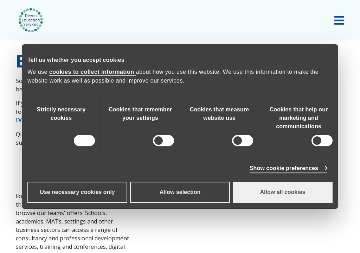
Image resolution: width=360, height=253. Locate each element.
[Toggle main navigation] (339, 20)
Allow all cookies (283, 192)
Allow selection (180, 192)
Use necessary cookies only (77, 192)
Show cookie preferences (284, 168)
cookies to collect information (92, 72)
